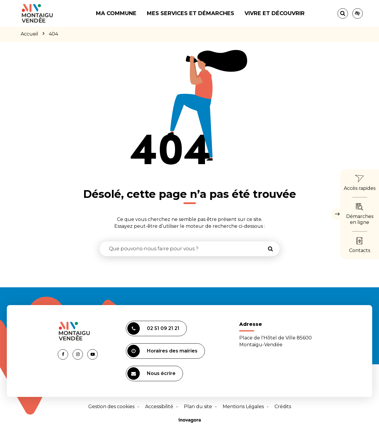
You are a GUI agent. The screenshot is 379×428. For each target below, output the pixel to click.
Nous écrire (151, 373)
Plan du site (198, 406)
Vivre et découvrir (275, 13)
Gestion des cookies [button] (111, 406)
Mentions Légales (243, 406)
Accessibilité (159, 406)
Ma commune (116, 13)
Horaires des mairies (162, 351)
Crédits (282, 406)
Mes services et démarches (190, 13)
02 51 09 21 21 (153, 328)
